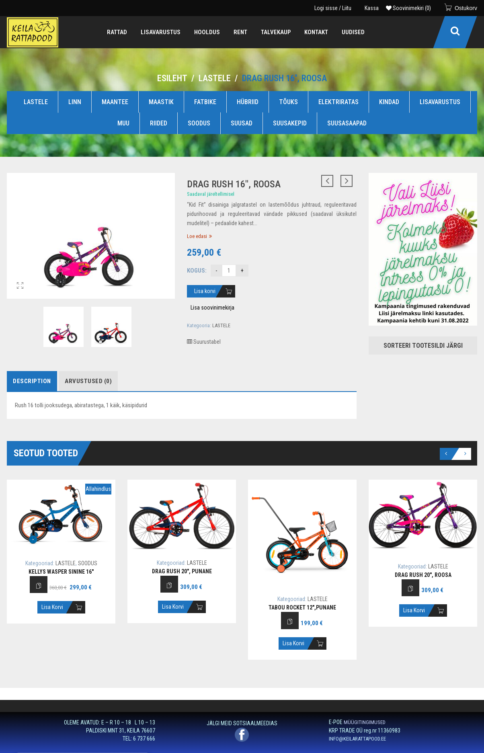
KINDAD (389, 101)
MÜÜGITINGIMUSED (365, 722)
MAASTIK (161, 101)
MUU (123, 123)
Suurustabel (204, 342)
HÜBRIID (247, 101)
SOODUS (199, 123)
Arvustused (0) (88, 381)
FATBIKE (205, 101)
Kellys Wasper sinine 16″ (61, 571)
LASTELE (215, 78)
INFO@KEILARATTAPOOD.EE (357, 739)
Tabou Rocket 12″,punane (302, 607)
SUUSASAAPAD (347, 123)
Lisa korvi (204, 291)
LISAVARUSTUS (440, 101)
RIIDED (158, 123)
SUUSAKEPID (290, 123)
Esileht (172, 78)
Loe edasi (197, 236)
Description (32, 381)
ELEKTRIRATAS (338, 101)
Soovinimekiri (408, 8)
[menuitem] (117, 32)
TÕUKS (288, 101)
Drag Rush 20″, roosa (423, 575)
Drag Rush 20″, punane (182, 571)
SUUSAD (241, 123)
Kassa (372, 8)
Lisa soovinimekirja (212, 307)
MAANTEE (115, 101)
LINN (74, 101)
